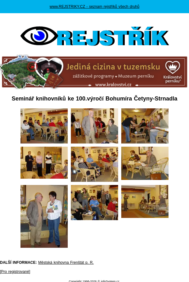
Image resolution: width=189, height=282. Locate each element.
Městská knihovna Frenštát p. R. (66, 262)
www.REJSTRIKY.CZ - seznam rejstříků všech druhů (95, 6)
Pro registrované (15, 271)
